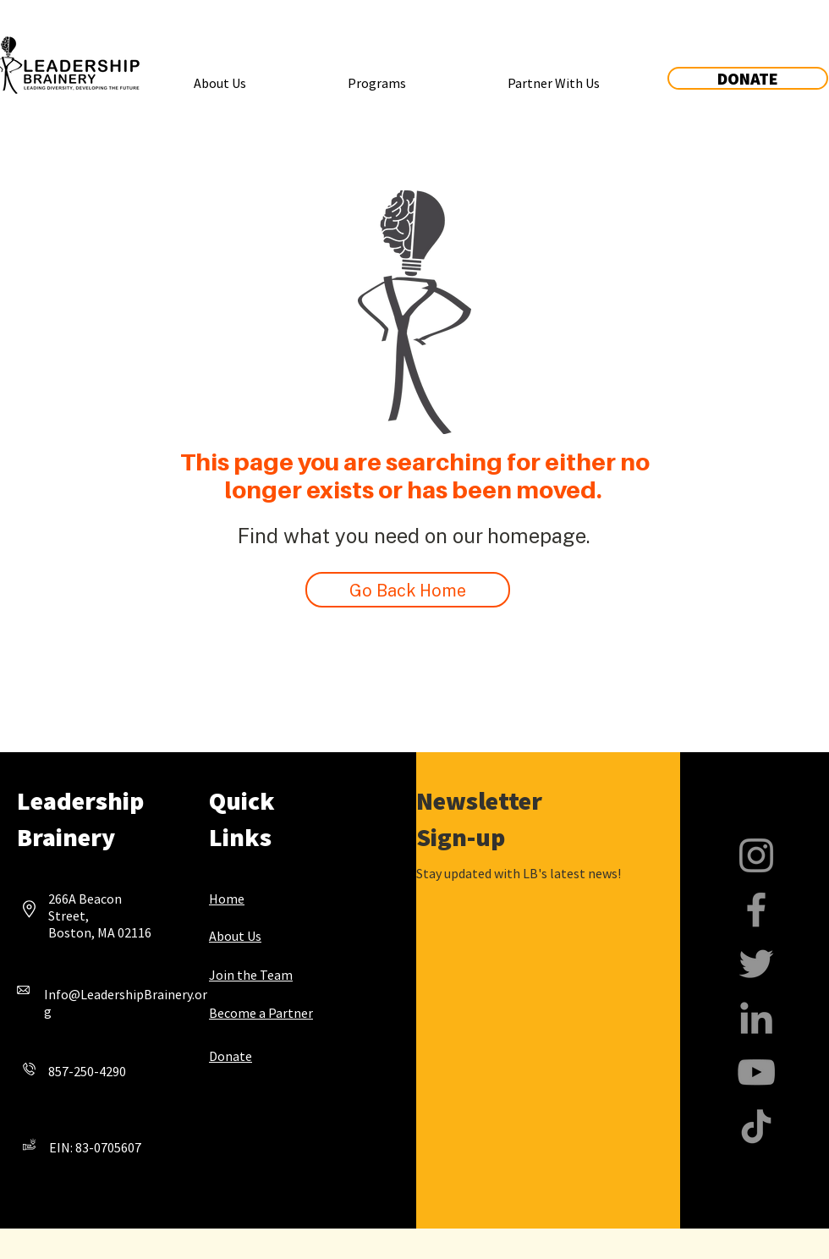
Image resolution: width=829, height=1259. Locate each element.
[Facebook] (756, 909)
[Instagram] (756, 855)
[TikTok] (756, 1126)
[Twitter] (756, 964)
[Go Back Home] (407, 590)
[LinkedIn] (756, 1018)
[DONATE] (747, 78)
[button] (220, 75)
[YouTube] (756, 1072)
